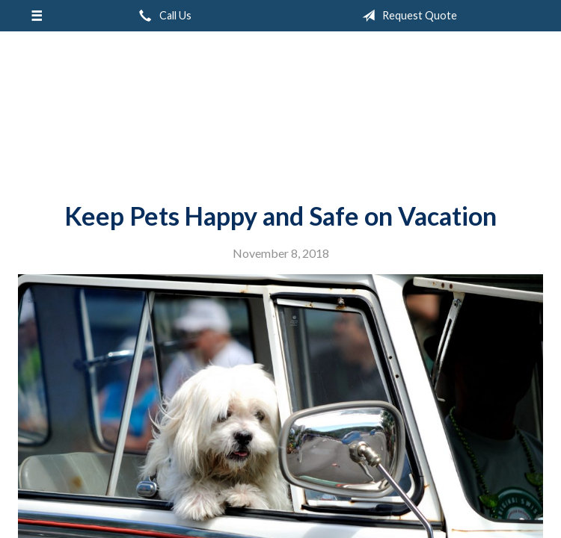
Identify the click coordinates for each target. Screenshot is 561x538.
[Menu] (36, 15)
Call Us (162, 15)
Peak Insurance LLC (280, 110)
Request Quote (406, 15)
